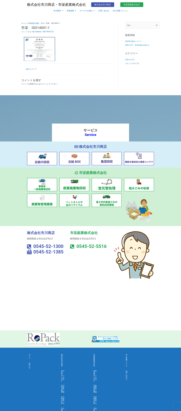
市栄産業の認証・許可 (102, 371)
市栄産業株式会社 (100, 355)
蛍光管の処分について (133, 41)
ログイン (43, 84)
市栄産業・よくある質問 (102, 381)
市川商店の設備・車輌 (69, 366)
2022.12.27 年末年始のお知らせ (138, 45)
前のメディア (31, 69)
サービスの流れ (87, 11)
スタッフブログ (131, 64)
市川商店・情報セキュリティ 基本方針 (74, 394)
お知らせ (128, 60)
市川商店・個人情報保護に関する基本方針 (74, 387)
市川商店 (58, 11)
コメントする (26, 32)
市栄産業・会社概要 (101, 376)
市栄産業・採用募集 (101, 386)
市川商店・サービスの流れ (71, 360)
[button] (58, 10)
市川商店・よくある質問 (70, 381)
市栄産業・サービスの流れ (103, 360)
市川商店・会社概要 (69, 376)
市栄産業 (71, 11)
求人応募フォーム (120, 11)
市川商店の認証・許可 (69, 371)
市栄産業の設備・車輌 (102, 366)
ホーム (31, 355)
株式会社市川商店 (68, 355)
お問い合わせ (103, 11)
